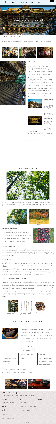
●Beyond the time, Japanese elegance (8, 402)
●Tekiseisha (22, 409)
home (3, 36)
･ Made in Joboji (4, 411)
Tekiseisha (31, 2)
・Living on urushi (5, 409)
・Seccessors (4, 419)
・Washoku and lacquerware (24, 402)
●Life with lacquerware (23, 401)
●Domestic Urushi (5, 414)
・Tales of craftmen (5, 413)
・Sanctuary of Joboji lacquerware (25, 410)
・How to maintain (23, 411)
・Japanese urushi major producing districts (9, 415)
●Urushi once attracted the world (7, 401)
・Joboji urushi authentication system (8, 418)
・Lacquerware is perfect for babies (25, 405)
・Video (3, 410)
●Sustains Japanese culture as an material (8, 403)
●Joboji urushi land (5, 407)
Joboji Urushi (20, 2)
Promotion (38, 2)
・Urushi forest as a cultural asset (7, 417)
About (13, 2)
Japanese (52, 0)
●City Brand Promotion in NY (42, 401)
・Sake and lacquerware (24, 403)
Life (26, 2)
